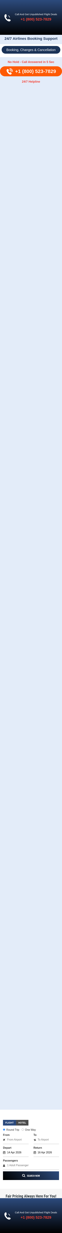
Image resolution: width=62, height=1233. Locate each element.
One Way (29, 1129)
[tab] (9, 1123)
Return (38, 1147)
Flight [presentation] (9, 1122)
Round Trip (11, 1129)
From (6, 1135)
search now (31, 1175)
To (35, 1135)
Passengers (10, 1160)
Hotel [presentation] (22, 1122)
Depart (7, 1147)
